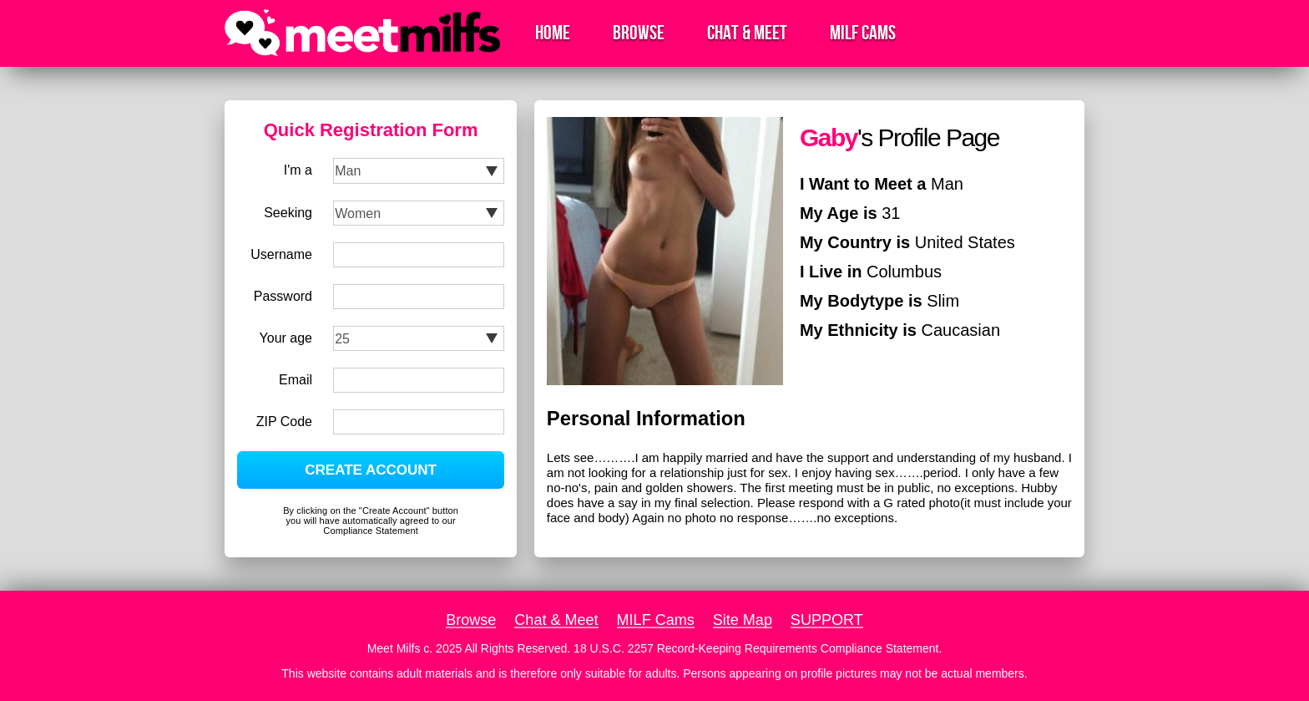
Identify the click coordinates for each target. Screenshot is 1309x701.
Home (552, 33)
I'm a (298, 170)
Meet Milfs (394, 648)
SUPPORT (827, 620)
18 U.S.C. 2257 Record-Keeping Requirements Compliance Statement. (758, 648)
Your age (286, 338)
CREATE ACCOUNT (371, 470)
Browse (639, 33)
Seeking (288, 213)
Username (281, 254)
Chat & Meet (747, 33)
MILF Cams (863, 33)
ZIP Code (284, 421)
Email (295, 380)
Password (283, 296)
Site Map (742, 620)
